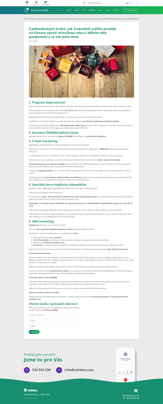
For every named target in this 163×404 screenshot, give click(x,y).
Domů (69, 10)
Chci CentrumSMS (130, 10)
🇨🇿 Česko (131, 3)
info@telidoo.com (79, 369)
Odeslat (34, 332)
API (84, 10)
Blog (107, 10)
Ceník (76, 10)
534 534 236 (41, 369)
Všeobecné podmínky (31, 394)
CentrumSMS (36, 10)
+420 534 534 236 (94, 3)
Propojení (92, 10)
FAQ (100, 10)
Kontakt (116, 10)
